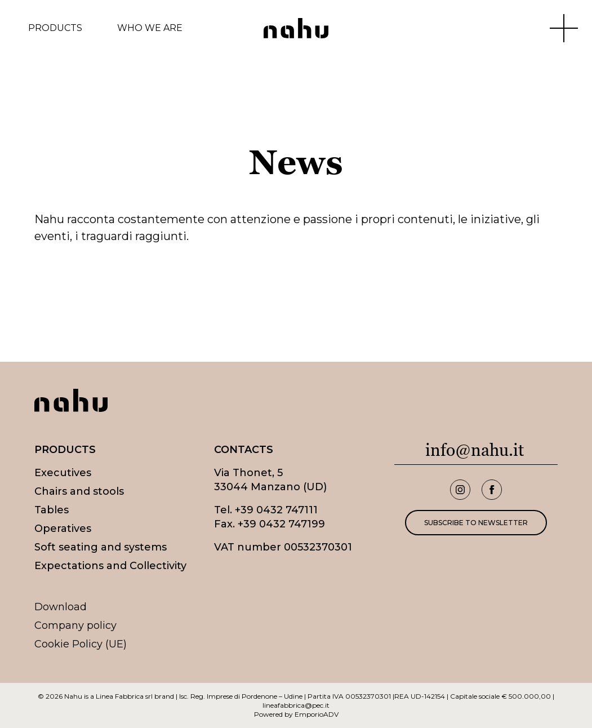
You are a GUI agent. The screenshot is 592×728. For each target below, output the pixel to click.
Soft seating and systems (100, 547)
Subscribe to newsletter (476, 522)
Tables (51, 510)
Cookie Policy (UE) (80, 644)
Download (60, 607)
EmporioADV (317, 714)
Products (55, 28)
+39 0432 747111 (276, 510)
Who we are (150, 28)
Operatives (62, 528)
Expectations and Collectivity (110, 566)
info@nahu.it (474, 450)
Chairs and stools (79, 491)
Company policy (75, 625)
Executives (62, 473)
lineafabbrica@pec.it (296, 705)
